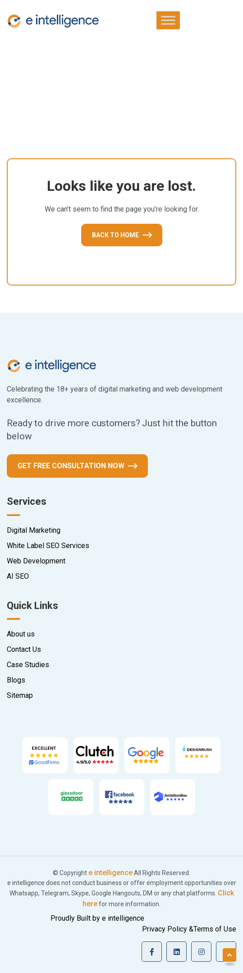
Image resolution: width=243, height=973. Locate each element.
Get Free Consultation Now (71, 465)
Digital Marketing (33, 530)
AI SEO (18, 576)
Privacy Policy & (167, 929)
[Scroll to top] (229, 955)
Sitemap (20, 695)
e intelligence (110, 872)
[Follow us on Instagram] (201, 951)
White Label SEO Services (48, 545)
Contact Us (24, 649)
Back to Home (115, 235)
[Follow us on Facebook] (152, 951)
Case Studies (28, 664)
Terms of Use (214, 929)
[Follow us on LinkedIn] (176, 951)
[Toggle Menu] (168, 20)
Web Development (36, 561)
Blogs (16, 680)
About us (21, 634)
